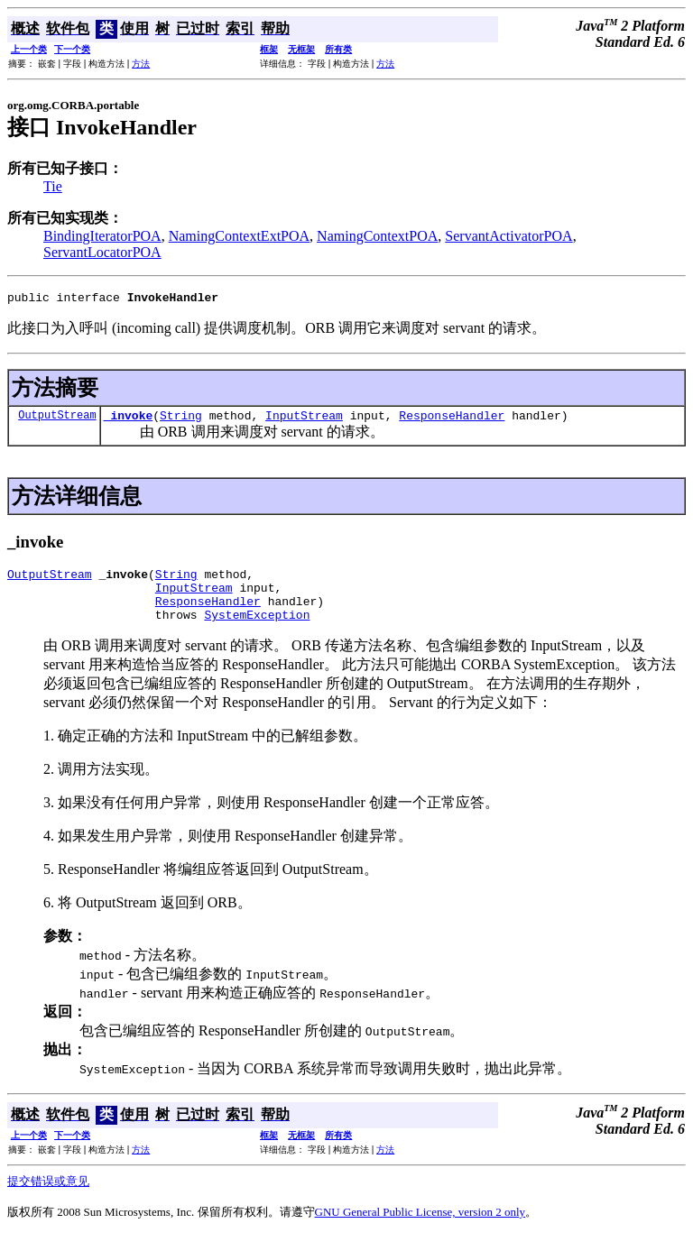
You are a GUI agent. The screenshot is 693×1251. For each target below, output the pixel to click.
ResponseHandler (451, 420)
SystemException (257, 630)
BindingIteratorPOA (102, 236)
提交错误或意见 (48, 1197)
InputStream (304, 420)
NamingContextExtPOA (239, 236)
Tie (52, 186)
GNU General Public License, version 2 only (420, 1228)
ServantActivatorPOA (508, 236)
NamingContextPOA (377, 236)
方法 (141, 64)
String (181, 420)
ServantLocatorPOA (102, 252)
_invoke (128, 420)
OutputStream (57, 420)
